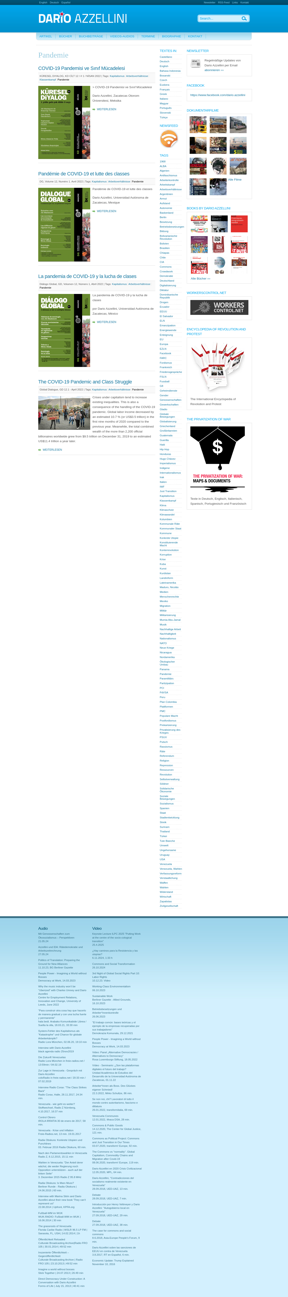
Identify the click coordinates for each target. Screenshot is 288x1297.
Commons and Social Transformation (113, 964)
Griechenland (167, 426)
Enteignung (166, 335)
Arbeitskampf (167, 184)
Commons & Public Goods (107, 1125)
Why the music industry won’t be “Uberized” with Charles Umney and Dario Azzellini (62, 990)
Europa (164, 344)
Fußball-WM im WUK (50, 1213)
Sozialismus (167, 803)
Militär (163, 610)
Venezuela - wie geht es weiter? (56, 1104)
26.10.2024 (98, 967)
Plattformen (166, 706)
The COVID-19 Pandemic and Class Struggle (85, 382)
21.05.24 (43, 941)
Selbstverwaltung (170, 779)
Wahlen (164, 887)
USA (162, 859)
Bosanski (165, 75)
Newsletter (209, 2)
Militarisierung (168, 615)
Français (165, 89)
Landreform (166, 578)
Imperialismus (168, 463)
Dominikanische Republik (169, 296)
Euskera (164, 84)
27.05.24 (43, 954)
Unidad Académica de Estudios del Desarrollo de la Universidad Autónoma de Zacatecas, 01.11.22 (116, 1076)
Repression (166, 765)
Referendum (167, 756)
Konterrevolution (169, 550)
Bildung (164, 231)
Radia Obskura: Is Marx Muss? (56, 1183)
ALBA (163, 166)
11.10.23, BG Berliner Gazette (55, 967)
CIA (162, 262)
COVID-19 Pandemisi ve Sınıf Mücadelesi (81, 68)
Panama (164, 669)
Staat (163, 812)
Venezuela (166, 864)
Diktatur (164, 290)
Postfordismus (168, 720)
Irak (162, 477)
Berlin (163, 217)
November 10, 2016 (103, 1264)
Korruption (166, 554)
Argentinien (166, 194)
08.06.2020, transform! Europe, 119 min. (115, 1162)
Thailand (165, 831)
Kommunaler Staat (170, 528)
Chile (163, 257)
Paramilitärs (166, 678)
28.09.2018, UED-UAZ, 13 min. (110, 1188)
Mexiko (164, 601)
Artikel (45, 36)
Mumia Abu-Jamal (170, 619)
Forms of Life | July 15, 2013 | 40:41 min (61, 1286)
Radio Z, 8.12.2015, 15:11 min (55, 1156)
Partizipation (167, 683)
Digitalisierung (168, 285)
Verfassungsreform (171, 873)
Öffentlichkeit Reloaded (51, 1239)
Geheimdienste (168, 390)
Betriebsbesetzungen (172, 226)
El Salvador (166, 316)
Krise (163, 559)
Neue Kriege (167, 647)
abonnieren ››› (214, 70)
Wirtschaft (165, 896)
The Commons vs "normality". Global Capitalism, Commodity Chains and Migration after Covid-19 (113, 1155)
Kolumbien (166, 519)
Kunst (163, 568)
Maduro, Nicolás (169, 587)
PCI (162, 688)
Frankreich (166, 367)
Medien (164, 592)
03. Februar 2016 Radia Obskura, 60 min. (62, 1147)
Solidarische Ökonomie (167, 790)
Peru (162, 697)
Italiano (164, 98)
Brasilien (165, 248)
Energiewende (168, 330)
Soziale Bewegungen (167, 797)
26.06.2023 (98, 1016)
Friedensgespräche (171, 372)
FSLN (163, 376)
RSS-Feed (224, 2)
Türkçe (164, 117)
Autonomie (166, 208)
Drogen (164, 302)
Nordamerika (167, 657)
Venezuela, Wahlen (171, 868)
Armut (163, 198)
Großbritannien (168, 430)
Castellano (166, 57)
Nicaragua (166, 652)
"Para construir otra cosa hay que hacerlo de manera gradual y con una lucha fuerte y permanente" (62, 1014)
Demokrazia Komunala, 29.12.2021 (112, 1033)
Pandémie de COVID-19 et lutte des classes (83, 174)
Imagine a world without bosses (56, 1269)
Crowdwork (166, 271)
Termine (148, 36)
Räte (162, 751)
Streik (163, 822)
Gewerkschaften (169, 404)
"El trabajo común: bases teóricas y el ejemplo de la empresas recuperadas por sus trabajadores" (116, 1026)
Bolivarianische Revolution (168, 237)
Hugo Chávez (168, 458)
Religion (164, 760)
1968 (163, 161)
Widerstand (166, 892)
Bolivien (164, 243)
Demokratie (166, 276)
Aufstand (165, 203)
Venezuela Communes (105, 1116)
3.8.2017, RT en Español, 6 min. (110, 1254)
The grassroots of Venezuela (54, 1226)
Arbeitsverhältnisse (137, 76)
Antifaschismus (168, 175)
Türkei (163, 836)
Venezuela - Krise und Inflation (56, 1130)
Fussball (164, 381)
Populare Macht (169, 716)
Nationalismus (168, 638)
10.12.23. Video (101, 980)
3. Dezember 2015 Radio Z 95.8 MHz (59, 1177)
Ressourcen (167, 769)
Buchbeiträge (91, 36)
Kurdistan (165, 573)
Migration (165, 606)
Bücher (65, 36)
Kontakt (245, 2)
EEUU (163, 311)
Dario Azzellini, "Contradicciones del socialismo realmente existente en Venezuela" (113, 1182)
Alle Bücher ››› (200, 278)
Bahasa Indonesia (170, 70)
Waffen (164, 882)
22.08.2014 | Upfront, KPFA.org (56, 1207)
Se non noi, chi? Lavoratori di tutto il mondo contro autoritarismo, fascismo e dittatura (115, 1103)
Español (65, 2)
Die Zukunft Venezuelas (52, 1057)
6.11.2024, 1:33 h (102, 958)
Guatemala (166, 435)
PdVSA (164, 692)
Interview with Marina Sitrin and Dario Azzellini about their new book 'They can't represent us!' (62, 1200)
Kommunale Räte (170, 523)
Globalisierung (168, 421)
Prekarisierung (168, 725)
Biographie (171, 36)
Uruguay (165, 854)
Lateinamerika (168, 582)
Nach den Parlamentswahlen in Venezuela (62, 1153)
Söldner (164, 783)
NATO (163, 643)
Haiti (162, 444)
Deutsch (54, 2)
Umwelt (164, 845)
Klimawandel (167, 514)
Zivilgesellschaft (169, 906)
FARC (163, 358)
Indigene (165, 468)
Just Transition (168, 491)
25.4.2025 (98, 944)
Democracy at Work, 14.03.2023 (56, 980)
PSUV (163, 737)
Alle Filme (235, 179)
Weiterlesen (106, 109)
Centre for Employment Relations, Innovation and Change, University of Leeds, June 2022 (59, 1001)
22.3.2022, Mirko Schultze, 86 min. (112, 1093)
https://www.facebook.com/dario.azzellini (217, 95)
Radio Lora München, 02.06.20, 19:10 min (62, 1042)
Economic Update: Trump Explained (113, 1260)
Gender (164, 395)
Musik (163, 624)
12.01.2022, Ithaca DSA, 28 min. (111, 1119)
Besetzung (166, 222)
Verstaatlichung (169, 878)
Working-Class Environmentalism (111, 986)
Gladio (163, 409)
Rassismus (166, 746)
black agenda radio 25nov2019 (56, 1051)
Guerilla (164, 440)
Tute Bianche (167, 841)
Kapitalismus (117, 76)
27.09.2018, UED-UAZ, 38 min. (110, 1224)
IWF (162, 486)
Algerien (164, 170)
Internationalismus (170, 472)
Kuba (163, 564)
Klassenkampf (48, 79)
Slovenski (165, 112)
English (43, 2)
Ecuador (164, 306)
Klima (163, 505)
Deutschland (167, 280)
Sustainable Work (102, 996)
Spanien (164, 808)
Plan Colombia (168, 702)
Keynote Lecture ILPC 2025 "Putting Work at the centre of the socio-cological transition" (116, 937)
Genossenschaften (170, 400)
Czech (163, 80)
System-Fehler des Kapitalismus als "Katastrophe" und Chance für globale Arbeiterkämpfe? (60, 1034)
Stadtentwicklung (169, 817)
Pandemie (63, 79)
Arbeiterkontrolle (169, 180)
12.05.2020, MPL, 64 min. (107, 1172)
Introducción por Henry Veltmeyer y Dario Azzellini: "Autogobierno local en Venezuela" (116, 1208)
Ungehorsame (168, 850)
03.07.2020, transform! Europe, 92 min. (114, 1146)
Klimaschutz (167, 509)
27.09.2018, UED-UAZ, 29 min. (110, 1215)
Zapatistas (166, 901)
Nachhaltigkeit (168, 633)
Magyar (164, 103)
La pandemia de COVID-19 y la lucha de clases (87, 276)
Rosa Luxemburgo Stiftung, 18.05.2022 (114, 1059)
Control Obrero (46, 1117)
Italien (163, 482)
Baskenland (166, 212)
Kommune (166, 533)
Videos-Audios (122, 36)
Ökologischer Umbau (167, 663)
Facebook (165, 353)
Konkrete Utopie (169, 538)
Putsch (164, 742)
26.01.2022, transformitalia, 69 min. (112, 1110)
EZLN (163, 348)
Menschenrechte (169, 596)
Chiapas (164, 252)
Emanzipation (168, 325)
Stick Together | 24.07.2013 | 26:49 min (60, 1273)
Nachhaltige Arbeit (170, 629)
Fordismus (166, 362)
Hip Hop (164, 449)
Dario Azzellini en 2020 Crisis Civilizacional (117, 1168)
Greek (163, 94)
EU (161, 339)
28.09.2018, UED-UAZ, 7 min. (109, 1198)
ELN (162, 320)
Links (235, 2)
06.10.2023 (98, 990)
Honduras (165, 454)
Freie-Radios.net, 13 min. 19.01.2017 (59, 1134)
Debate (96, 1195)
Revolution (166, 774)
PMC (163, 711)
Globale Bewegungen (167, 415)
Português (166, 108)
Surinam (164, 827)
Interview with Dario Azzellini (54, 1047)
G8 (161, 386)
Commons (166, 266)
